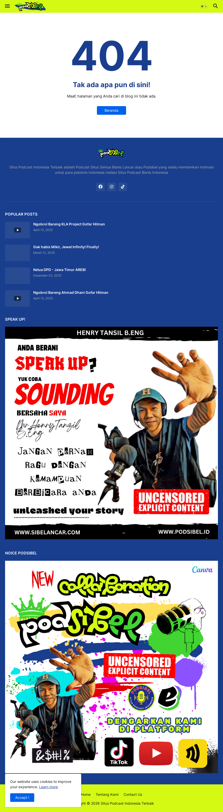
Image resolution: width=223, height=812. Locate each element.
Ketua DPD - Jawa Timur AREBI (59, 269)
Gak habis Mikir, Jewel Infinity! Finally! (66, 247)
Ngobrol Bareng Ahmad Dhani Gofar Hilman (70, 292)
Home (86, 794)
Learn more (48, 787)
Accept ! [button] (22, 797)
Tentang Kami (107, 794)
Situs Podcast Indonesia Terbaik (127, 803)
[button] (7, 6)
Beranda (111, 110)
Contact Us (133, 794)
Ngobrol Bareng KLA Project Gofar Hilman (69, 224)
